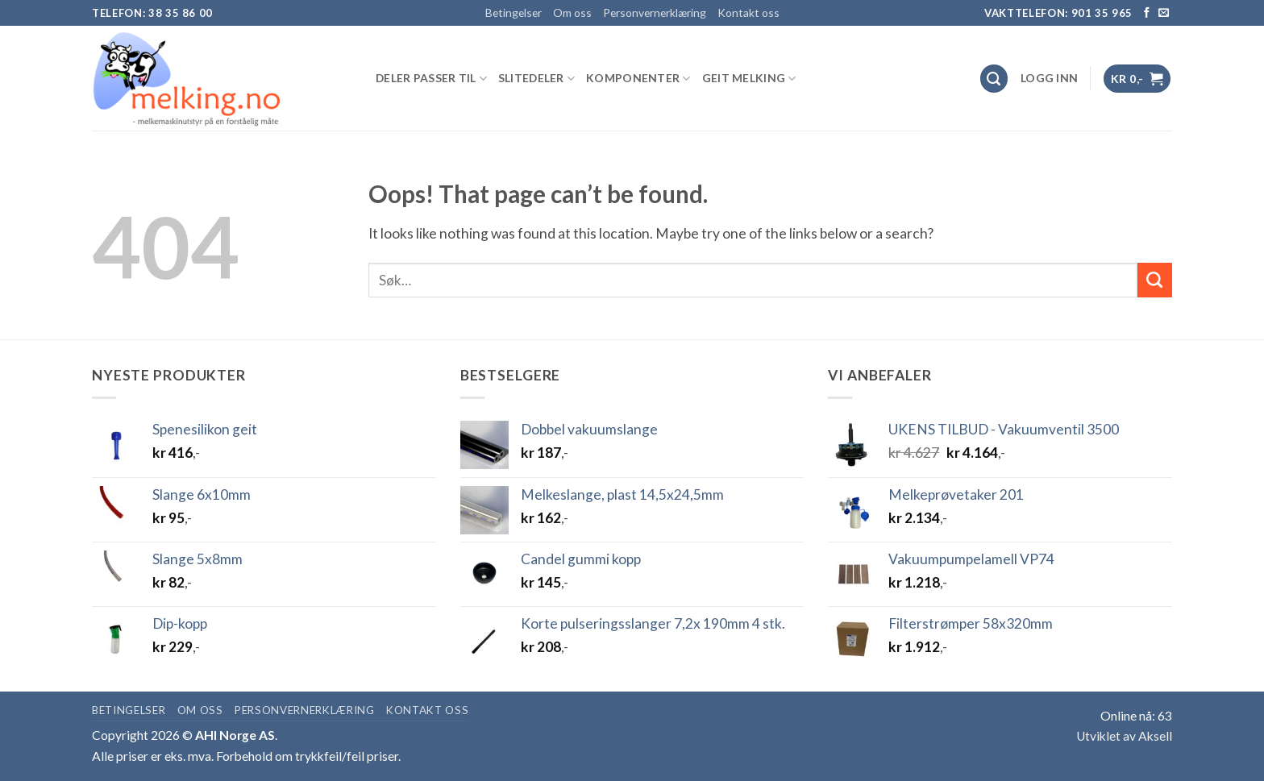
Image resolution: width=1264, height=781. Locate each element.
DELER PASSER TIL (431, 78)
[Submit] (1154, 280)
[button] (1049, 78)
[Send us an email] (1163, 13)
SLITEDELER (536, 78)
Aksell (1155, 736)
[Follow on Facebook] (1146, 13)
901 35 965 (1102, 12)
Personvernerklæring (654, 12)
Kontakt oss (748, 12)
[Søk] (994, 78)
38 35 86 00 (180, 12)
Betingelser (513, 12)
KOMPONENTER (638, 78)
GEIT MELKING (749, 78)
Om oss (572, 12)
